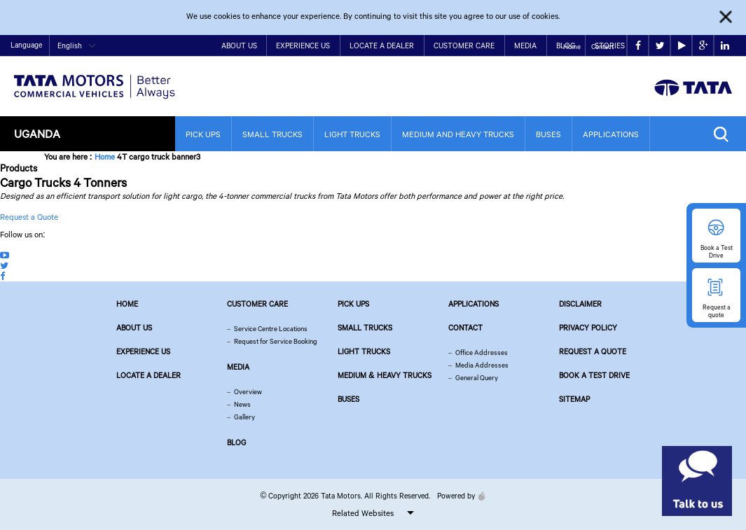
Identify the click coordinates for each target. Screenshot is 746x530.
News (242, 404)
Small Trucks (272, 134)
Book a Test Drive (594, 375)
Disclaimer (580, 304)
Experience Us (303, 45)
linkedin (725, 46)
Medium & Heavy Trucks (384, 375)
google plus (703, 46)
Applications (611, 134)
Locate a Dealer (382, 45)
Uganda (37, 133)
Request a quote (592, 351)
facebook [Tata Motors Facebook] (638, 46)
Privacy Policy (588, 328)
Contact (602, 46)
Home (572, 46)
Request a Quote (29, 216)
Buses (548, 134)
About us (134, 328)
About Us (239, 45)
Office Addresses (481, 352)
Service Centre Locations (271, 328)
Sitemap (574, 399)
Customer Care (464, 45)
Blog (236, 442)
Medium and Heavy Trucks (458, 134)
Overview (248, 391)
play (682, 46)
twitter (660, 46)
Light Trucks (352, 134)
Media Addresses (482, 365)
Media (525, 45)
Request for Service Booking (275, 341)
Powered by (457, 496)
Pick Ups (203, 134)
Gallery (244, 416)
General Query (476, 377)
